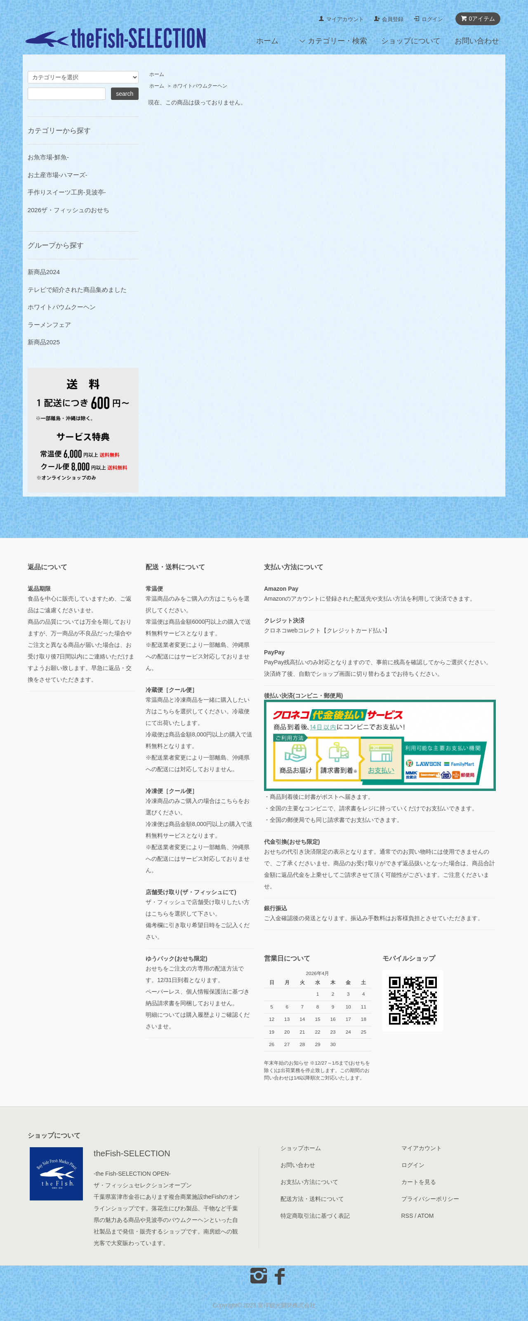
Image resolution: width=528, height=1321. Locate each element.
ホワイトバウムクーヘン (200, 86)
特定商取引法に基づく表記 (315, 1215)
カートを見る (418, 1182)
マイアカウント (345, 19)
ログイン (432, 19)
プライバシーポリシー (430, 1199)
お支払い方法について (309, 1182)
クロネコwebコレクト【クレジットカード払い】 (327, 630)
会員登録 (392, 19)
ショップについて (411, 41)
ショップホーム (300, 1148)
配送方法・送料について (312, 1199)
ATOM (425, 1215)
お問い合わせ (477, 41)
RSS (407, 1215)
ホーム (267, 41)
